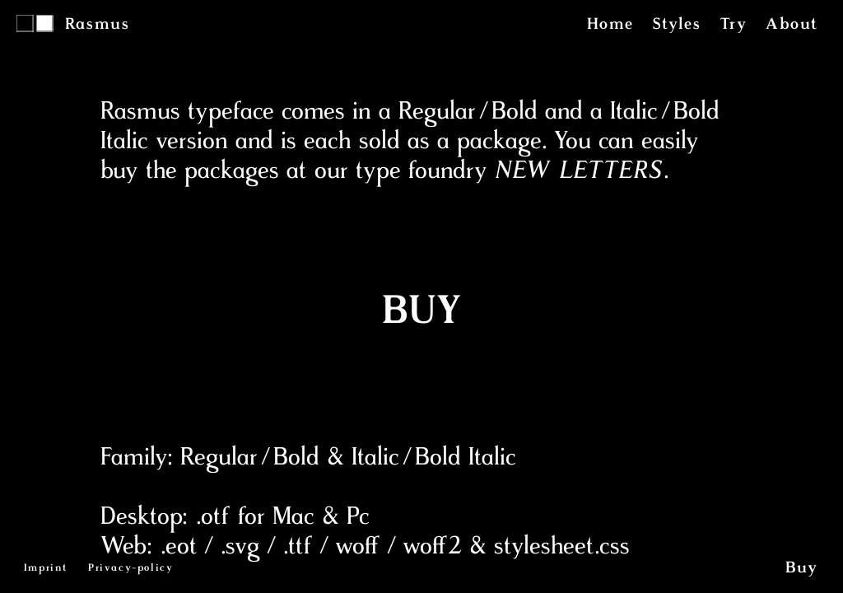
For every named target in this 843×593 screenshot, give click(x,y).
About (792, 25)
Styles (677, 25)
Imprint (46, 568)
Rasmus (97, 25)
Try (733, 25)
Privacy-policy (130, 568)
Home (610, 25)
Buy (801, 568)
